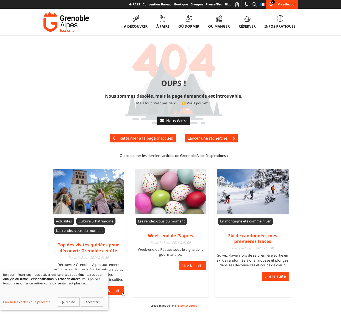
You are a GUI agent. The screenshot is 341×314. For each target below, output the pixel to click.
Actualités (64, 221)
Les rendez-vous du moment (79, 230)
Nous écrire (173, 120)
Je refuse (68, 302)
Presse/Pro (214, 4)
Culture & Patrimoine (96, 221)
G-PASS (134, 4)
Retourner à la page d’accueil (143, 138)
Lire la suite (111, 290)
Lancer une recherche (211, 138)
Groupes (197, 4)
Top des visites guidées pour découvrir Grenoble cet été (88, 247)
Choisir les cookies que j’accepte (26, 302)
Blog (228, 4)
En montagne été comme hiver (245, 221)
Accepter (92, 302)
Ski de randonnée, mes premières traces (252, 238)
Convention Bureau (157, 4)
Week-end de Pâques (170, 236)
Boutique (181, 4)
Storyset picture (187, 305)
